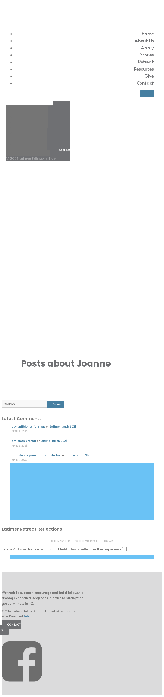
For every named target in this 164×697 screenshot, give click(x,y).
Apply (147, 47)
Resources (144, 68)
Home (148, 33)
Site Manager (60, 541)
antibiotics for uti (24, 441)
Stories (147, 54)
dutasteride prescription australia (36, 455)
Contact (145, 82)
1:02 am (108, 541)
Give (149, 75)
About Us (144, 40)
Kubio (27, 616)
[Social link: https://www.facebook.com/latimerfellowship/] (23, 686)
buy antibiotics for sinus (28, 426)
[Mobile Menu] (147, 93)
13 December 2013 (87, 541)
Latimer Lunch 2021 (63, 426)
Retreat (146, 61)
